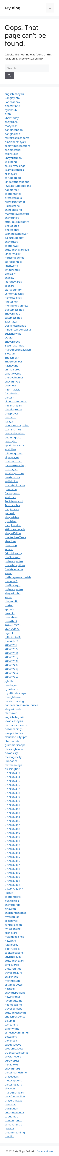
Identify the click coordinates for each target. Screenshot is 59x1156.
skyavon (10, 1088)
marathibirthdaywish (18, 349)
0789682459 (12, 873)
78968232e (11, 649)
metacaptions (13, 1080)
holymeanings (13, 729)
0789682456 (12, 861)
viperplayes (12, 457)
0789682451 (12, 841)
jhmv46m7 (11, 641)
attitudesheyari (14, 960)
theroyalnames (14, 377)
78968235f (11, 653)
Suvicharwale (13, 333)
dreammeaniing (15, 1132)
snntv (8, 597)
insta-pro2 (11, 581)
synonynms (12, 1028)
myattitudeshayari (16, 693)
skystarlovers (13, 1056)
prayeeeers (12, 1076)
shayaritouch (13, 709)
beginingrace (13, 437)
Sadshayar (11, 321)
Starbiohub (12, 741)
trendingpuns (13, 1120)
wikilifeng (11, 162)
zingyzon (10, 909)
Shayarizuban (13, 158)
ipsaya (9, 421)
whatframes (12, 269)
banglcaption (13, 525)
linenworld (11, 265)
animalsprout (13, 369)
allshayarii (11, 174)
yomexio (10, 513)
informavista (12, 389)
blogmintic (11, 601)
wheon (9, 549)
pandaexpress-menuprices (21, 705)
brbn (8, 114)
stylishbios (11, 481)
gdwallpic (11, 1036)
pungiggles (12, 901)
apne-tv (9, 609)
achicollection (13, 925)
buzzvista (10, 417)
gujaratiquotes (14, 561)
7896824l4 (11, 677)
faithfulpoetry (13, 553)
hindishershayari (15, 142)
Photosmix (11, 301)
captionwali (12, 245)
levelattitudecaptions (18, 185)
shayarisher (12, 517)
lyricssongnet (13, 928)
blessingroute (13, 409)
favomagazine (13, 1000)
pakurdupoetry (14, 238)
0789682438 (12, 793)
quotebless (12, 617)
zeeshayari (11, 920)
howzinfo (10, 941)
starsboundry (13, 289)
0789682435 (12, 781)
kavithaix (10, 497)
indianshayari (13, 405)
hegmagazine (13, 1004)
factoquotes (12, 493)
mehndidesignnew (16, 305)
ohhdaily (10, 273)
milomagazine (13, 453)
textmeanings (13, 765)
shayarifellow (13, 533)
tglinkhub (11, 110)
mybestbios (12, 917)
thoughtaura (13, 697)
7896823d (11, 645)
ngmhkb (10, 633)
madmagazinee (14, 936)
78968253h (12, 661)
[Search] (9, 75)
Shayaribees (12, 341)
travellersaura (13, 972)
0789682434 (12, 777)
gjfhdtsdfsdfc (13, 637)
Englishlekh (12, 357)
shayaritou (11, 241)
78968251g (12, 657)
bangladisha (12, 134)
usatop (9, 605)
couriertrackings (15, 166)
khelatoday (12, 118)
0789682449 (12, 833)
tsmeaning (11, 1024)
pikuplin (10, 1020)
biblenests (11, 1040)
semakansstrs (13, 1124)
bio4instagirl (12, 557)
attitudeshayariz (15, 529)
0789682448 (12, 829)
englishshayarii (14, 717)
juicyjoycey (11, 944)
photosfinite (12, 106)
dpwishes (11, 521)
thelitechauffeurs (15, 537)
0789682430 (12, 801)
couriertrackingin (15, 701)
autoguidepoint (14, 1112)
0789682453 (12, 849)
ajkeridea (10, 541)
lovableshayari (14, 721)
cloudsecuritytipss (16, 737)
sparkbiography (15, 445)
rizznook (10, 988)
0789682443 (12, 813)
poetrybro (11, 441)
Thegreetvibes (13, 361)
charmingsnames (15, 912)
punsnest (10, 1104)
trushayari (11, 469)
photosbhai (12, 230)
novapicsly (11, 753)
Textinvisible (12, 505)
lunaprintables (14, 733)
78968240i (11, 665)
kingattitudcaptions (17, 182)
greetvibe (11, 489)
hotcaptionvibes (15, 433)
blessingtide (12, 769)
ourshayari (11, 685)
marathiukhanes (15, 485)
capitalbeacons (14, 952)
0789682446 (12, 821)
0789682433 (12, 773)
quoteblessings (14, 309)
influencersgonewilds (18, 329)
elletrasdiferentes (16, 401)
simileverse (12, 964)
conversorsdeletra (16, 725)
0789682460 (12, 877)
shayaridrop (12, 904)
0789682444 (12, 817)
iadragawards (13, 281)
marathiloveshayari (17, 214)
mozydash (11, 126)
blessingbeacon (14, 749)
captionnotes (13, 193)
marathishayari (14, 1092)
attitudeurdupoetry (17, 222)
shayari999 (11, 122)
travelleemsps (13, 1008)
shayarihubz (12, 1068)
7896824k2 (11, 673)
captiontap (11, 1116)
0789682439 (12, 797)
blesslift (9, 397)
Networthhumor (15, 201)
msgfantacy (12, 509)
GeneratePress (45, 1151)
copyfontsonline (15, 1096)
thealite (9, 1136)
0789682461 (12, 881)
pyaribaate (11, 689)
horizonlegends (14, 257)
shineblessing (13, 209)
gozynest (10, 385)
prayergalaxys (13, 1100)
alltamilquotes (14, 984)
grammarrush (13, 461)
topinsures (11, 154)
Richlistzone (12, 206)
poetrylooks (12, 948)
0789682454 (12, 853)
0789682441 (12, 805)
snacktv (9, 277)
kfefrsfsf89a (12, 629)
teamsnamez (13, 429)
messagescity (13, 757)
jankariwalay (12, 253)
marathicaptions (15, 565)
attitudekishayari (15, 1012)
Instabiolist (12, 393)
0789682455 (12, 857)
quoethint (11, 621)
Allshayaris (11, 365)
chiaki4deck (12, 976)
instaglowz (11, 1064)
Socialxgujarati (14, 501)
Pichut (9, 893)
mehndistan (12, 980)
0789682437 (12, 789)
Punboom (11, 761)
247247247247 (14, 888)
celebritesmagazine (17, 425)
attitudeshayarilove (17, 249)
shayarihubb (12, 593)
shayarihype (12, 381)
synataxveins (13, 373)
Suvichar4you (13, 956)
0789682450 (12, 837)
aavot (8, 573)
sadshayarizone (14, 473)
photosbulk (12, 225)
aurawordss (12, 1060)
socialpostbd (13, 150)
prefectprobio (13, 198)
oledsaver (11, 713)
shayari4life (12, 217)
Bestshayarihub (14, 345)
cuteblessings (13, 317)
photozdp (11, 545)
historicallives (13, 297)
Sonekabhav (12, 102)
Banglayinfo (12, 98)
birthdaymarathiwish (18, 577)
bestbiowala (12, 477)
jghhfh (9, 681)
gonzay (9, 1128)
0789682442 (12, 809)
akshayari (11, 933)
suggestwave (13, 1044)
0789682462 (12, 885)
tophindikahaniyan (16, 233)
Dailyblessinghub (15, 325)
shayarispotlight (15, 992)
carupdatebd (13, 178)
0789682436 (12, 785)
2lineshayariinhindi (17, 1032)
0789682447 (12, 825)
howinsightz (12, 996)
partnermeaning (15, 465)
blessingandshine (16, 1072)
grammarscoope (15, 745)
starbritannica (13, 261)
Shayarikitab (12, 313)
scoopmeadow (14, 1048)
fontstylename (14, 569)
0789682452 (12, 845)
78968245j (11, 669)
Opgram (10, 337)
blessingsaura (13, 1084)
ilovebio (9, 613)
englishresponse (15, 1016)
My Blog (12, 7)
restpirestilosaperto (17, 138)
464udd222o (12, 625)
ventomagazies (14, 293)
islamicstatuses (14, 170)
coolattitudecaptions (18, 146)
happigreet (12, 190)
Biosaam (10, 353)
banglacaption (14, 130)
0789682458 (12, 869)
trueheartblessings (16, 1052)
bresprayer (11, 413)
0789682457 (12, 865)
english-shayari (14, 94)
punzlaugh (11, 1108)
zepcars (9, 285)
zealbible (10, 449)
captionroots (13, 896)
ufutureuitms (13, 968)
